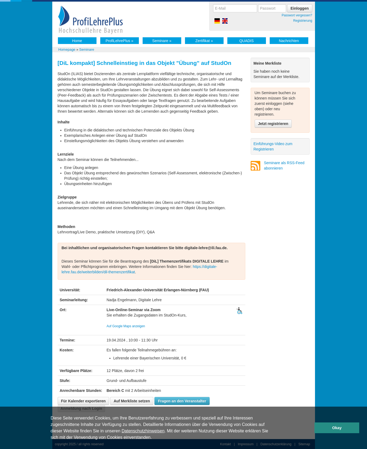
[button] (153, 438)
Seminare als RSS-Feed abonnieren (284, 165)
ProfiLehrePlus (120, 41)
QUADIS (246, 41)
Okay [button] (337, 428)
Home (77, 41)
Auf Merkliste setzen (132, 401)
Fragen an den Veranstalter (182, 401)
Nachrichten (289, 41)
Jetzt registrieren (273, 124)
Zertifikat (204, 41)
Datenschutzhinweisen (143, 431)
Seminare (162, 41)
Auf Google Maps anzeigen (126, 326)
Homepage (67, 49)
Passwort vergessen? (297, 15)
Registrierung (302, 21)
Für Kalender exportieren (83, 401)
